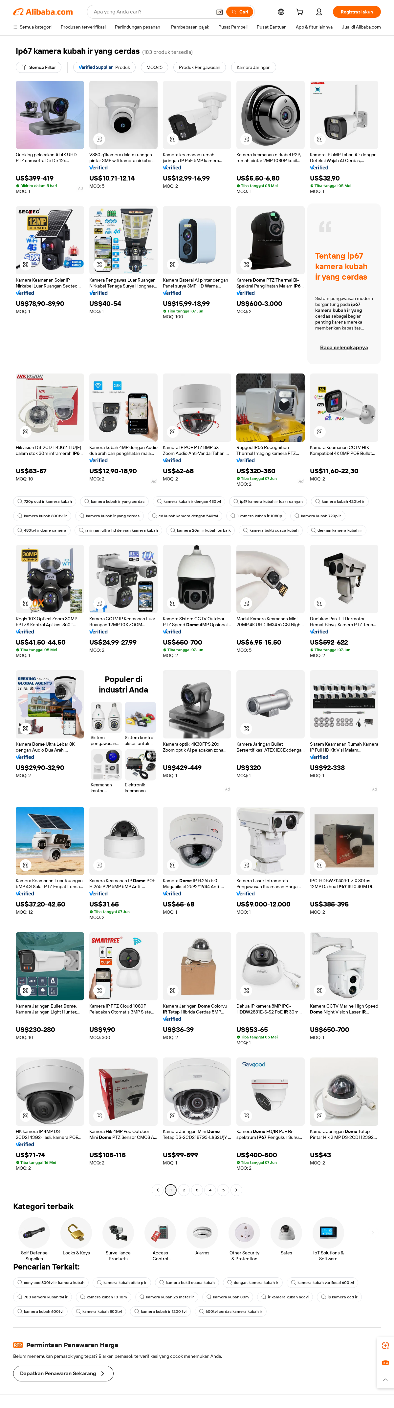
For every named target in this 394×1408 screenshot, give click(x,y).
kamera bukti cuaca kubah (270, 530)
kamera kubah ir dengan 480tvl (189, 501)
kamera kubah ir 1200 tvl (160, 1311)
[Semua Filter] (38, 67)
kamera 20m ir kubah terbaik (200, 530)
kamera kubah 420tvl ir (339, 501)
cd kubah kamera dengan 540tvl (185, 516)
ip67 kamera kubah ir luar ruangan (268, 501)
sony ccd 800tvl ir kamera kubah (50, 1282)
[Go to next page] (236, 1190)
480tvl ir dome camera (41, 530)
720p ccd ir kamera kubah (44, 501)
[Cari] (239, 12)
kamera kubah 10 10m (103, 1297)
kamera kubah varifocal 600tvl (322, 1282)
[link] (385, 1345)
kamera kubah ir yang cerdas (114, 501)
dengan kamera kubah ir (336, 530)
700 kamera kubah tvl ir (42, 1297)
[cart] (301, 12)
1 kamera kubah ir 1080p (256, 516)
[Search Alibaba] (152, 11)
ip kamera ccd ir (339, 1297)
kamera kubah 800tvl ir (42, 516)
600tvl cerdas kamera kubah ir (230, 1311)
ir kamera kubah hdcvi (285, 1297)
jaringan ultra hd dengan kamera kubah (118, 530)
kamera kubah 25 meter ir (167, 1297)
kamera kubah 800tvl (99, 1311)
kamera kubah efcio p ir (122, 1282)
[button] (220, 12)
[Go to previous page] (158, 1190)
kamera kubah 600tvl (40, 1311)
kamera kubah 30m (228, 1297)
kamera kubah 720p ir (318, 516)
